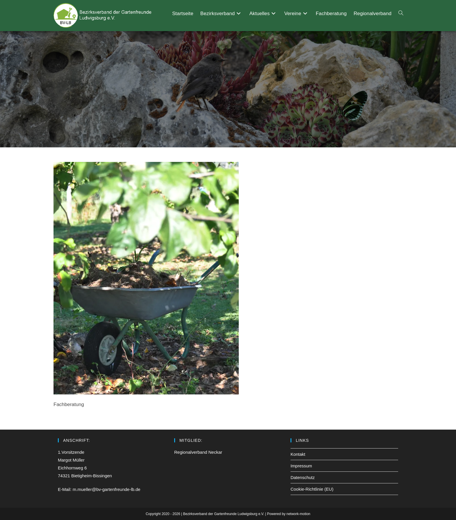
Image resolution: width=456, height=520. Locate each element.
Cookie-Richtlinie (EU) (312, 489)
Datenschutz (303, 477)
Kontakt (298, 454)
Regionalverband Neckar (198, 452)
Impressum (301, 465)
